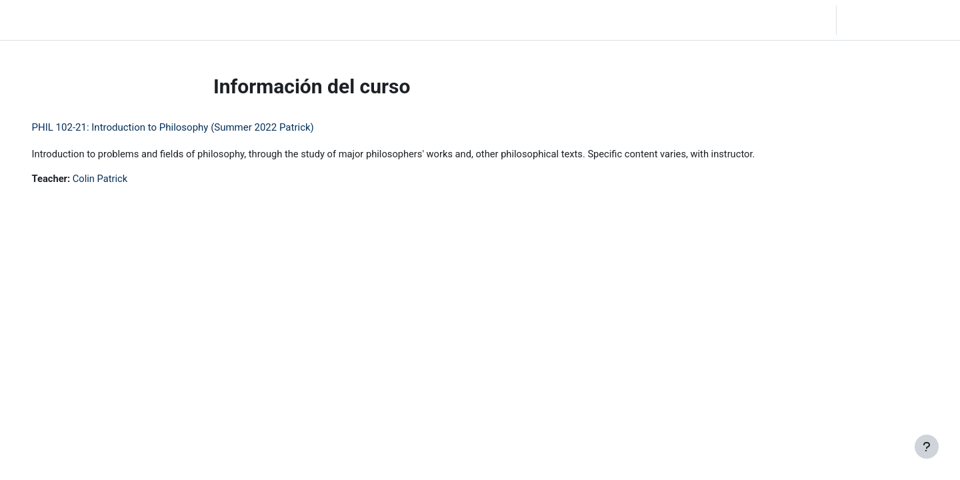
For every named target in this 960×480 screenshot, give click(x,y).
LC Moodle (40, 20)
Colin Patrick (121, 179)
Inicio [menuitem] (103, 20)
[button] (756, 20)
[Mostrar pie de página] (927, 447)
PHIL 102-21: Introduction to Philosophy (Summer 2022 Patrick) (192, 127)
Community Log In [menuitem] (166, 20)
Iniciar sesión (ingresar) (897, 20)
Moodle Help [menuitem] (246, 20)
